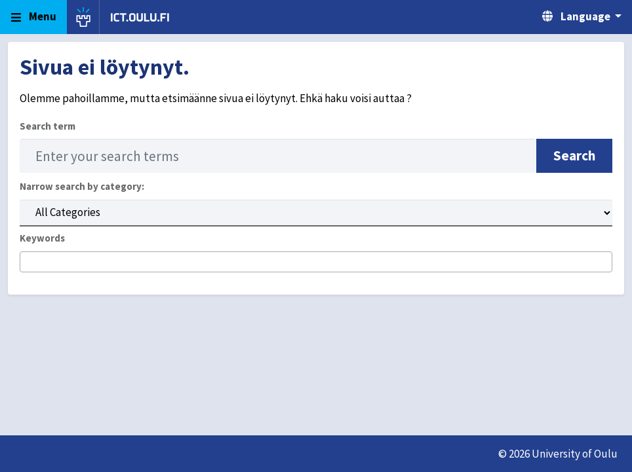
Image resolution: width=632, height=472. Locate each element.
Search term (47, 126)
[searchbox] (28, 262)
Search (574, 155)
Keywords (42, 238)
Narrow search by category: (82, 186)
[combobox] (316, 262)
